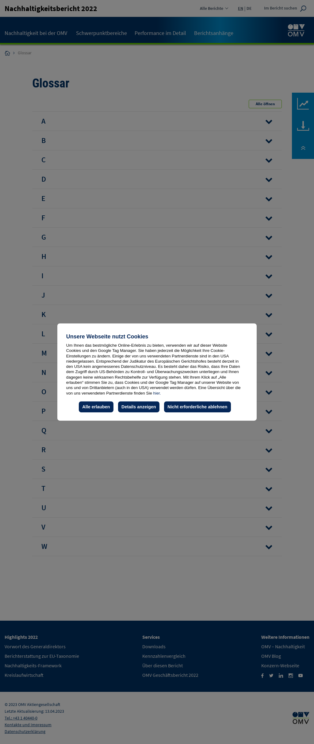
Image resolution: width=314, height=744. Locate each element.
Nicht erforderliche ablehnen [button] (197, 406)
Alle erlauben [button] (96, 406)
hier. (157, 393)
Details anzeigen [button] (138, 406)
